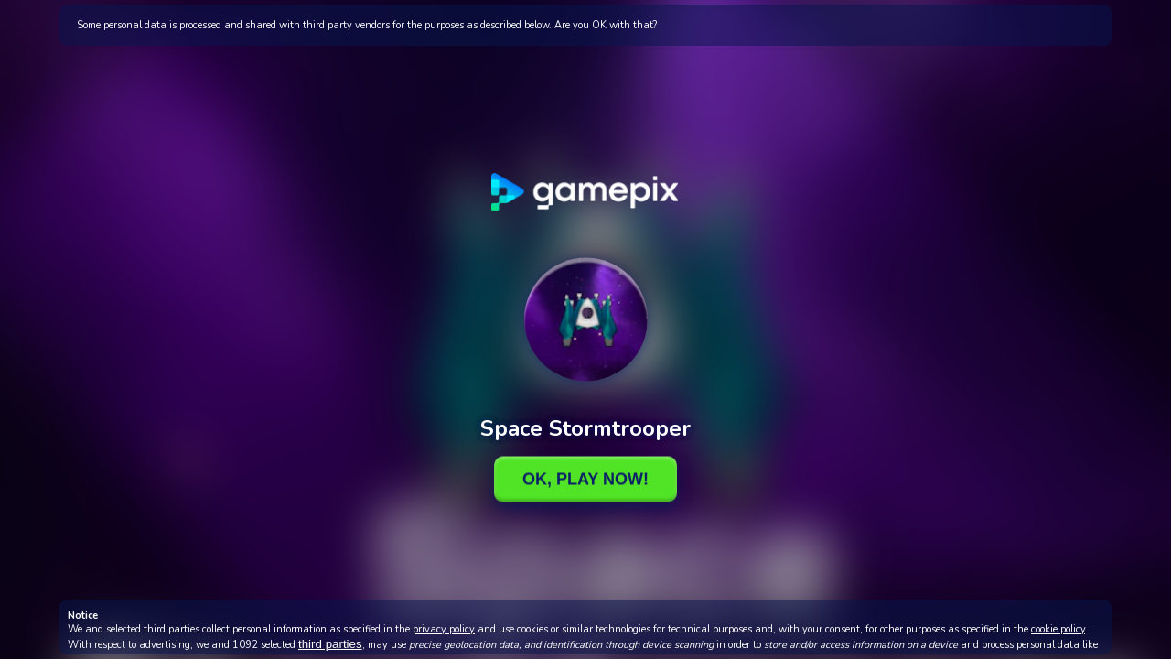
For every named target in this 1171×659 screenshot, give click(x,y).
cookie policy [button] (1058, 629)
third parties (330, 644)
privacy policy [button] (444, 629)
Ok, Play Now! (585, 479)
